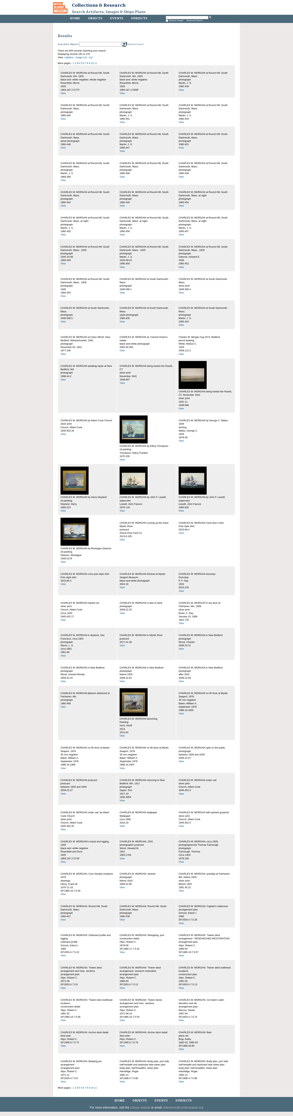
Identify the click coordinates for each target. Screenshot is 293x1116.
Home (75, 18)
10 (92, 63)
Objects (95, 18)
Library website (140, 1107)
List (90, 57)
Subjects (139, 18)
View (63, 93)
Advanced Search (194, 20)
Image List (81, 57)
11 (95, 63)
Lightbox (68, 57)
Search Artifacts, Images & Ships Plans (109, 12)
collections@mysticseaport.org (183, 1107)
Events (116, 18)
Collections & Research (99, 5)
